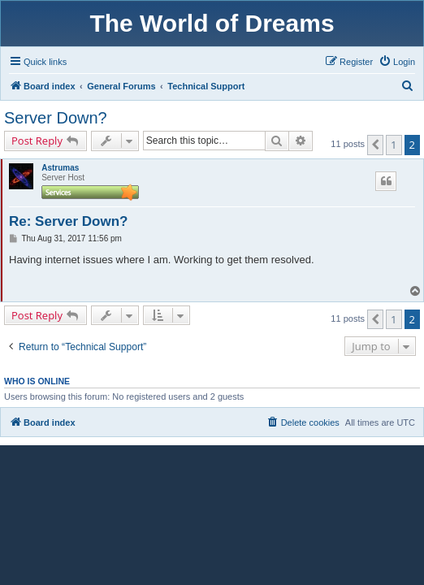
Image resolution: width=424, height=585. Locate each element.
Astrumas (60, 167)
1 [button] (393, 144)
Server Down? (55, 118)
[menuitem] (397, 62)
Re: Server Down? (68, 221)
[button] (375, 144)
